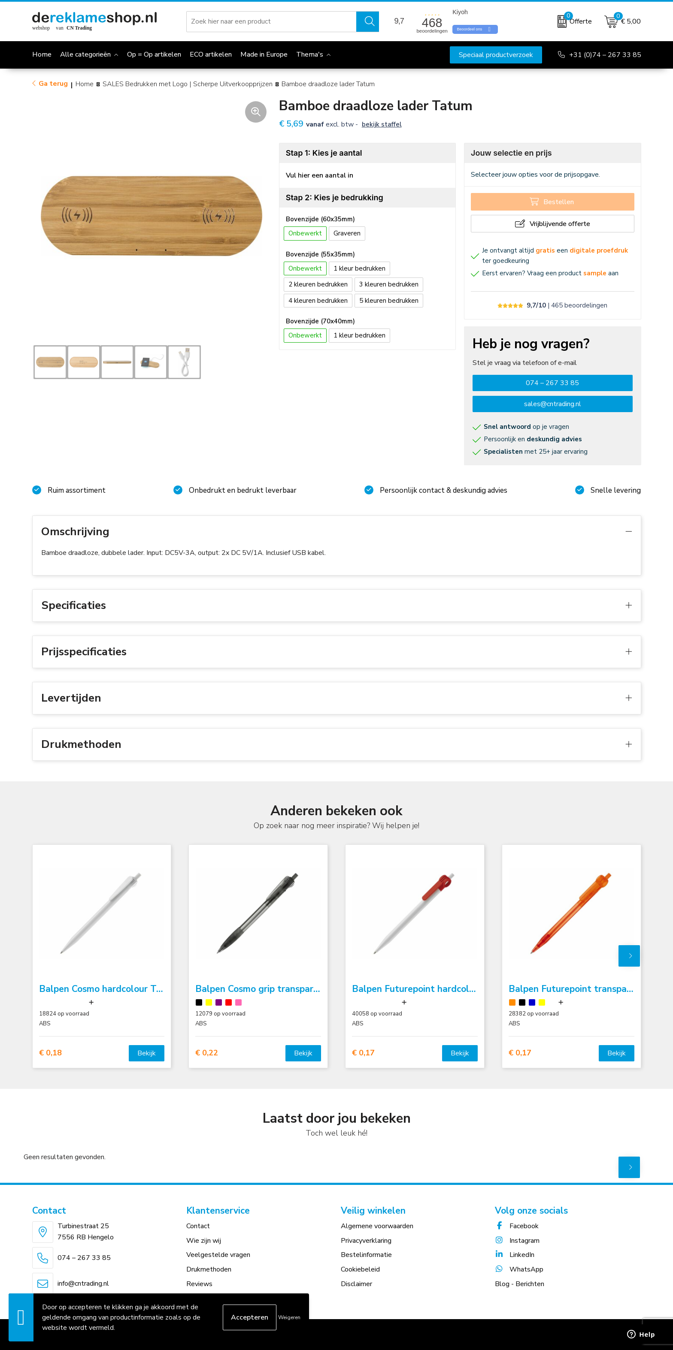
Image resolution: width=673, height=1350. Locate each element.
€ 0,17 (363, 1053)
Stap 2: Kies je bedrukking (334, 197)
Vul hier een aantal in (319, 175)
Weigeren (289, 1317)
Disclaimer (356, 1284)
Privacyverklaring (366, 1240)
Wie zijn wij (203, 1240)
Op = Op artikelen (154, 54)
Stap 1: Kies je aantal (324, 152)
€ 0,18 (50, 1053)
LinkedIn (514, 1255)
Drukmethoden (208, 1269)
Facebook (517, 1226)
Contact (198, 1226)
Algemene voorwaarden (377, 1226)
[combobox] (271, 21)
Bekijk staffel (382, 124)
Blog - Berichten (519, 1284)
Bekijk (146, 1053)
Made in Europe (264, 54)
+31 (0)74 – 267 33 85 (605, 55)
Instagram (517, 1240)
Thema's (309, 54)
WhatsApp (519, 1269)
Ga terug (53, 83)
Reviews (199, 1284)
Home (85, 84)
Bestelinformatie (366, 1255)
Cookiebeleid (360, 1269)
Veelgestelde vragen (218, 1255)
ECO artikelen (211, 54)
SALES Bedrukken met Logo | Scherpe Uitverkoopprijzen (188, 84)
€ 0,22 (206, 1053)
